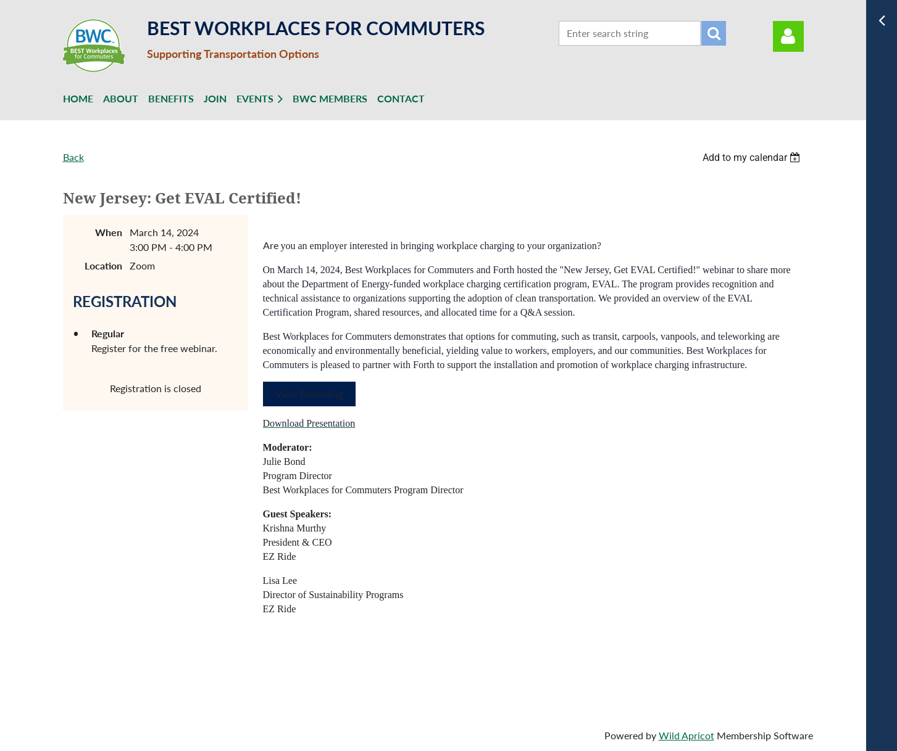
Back (73, 157)
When (108, 232)
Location (103, 265)
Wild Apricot (686, 735)
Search (713, 33)
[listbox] (753, 157)
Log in (788, 36)
